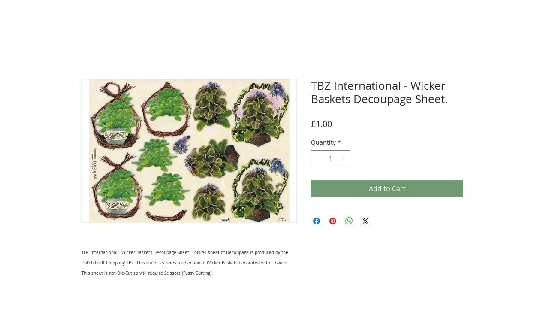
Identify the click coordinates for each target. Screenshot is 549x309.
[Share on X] (365, 221)
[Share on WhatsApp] (349, 221)
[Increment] (343, 158)
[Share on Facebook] (316, 221)
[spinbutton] (330, 158)
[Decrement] (317, 158)
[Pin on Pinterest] (333, 221)
